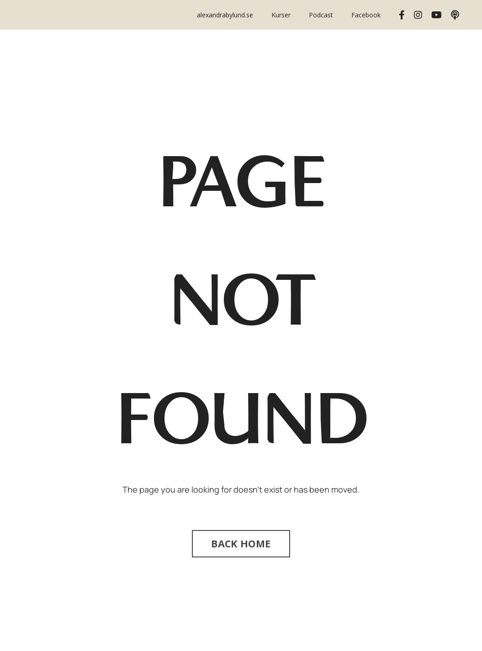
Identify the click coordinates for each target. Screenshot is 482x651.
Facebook (366, 14)
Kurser (281, 14)
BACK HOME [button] (240, 543)
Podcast (321, 14)
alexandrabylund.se (225, 14)
